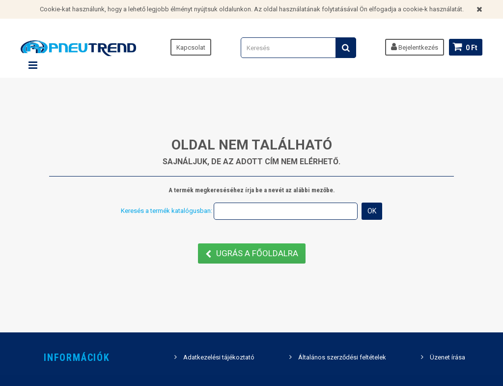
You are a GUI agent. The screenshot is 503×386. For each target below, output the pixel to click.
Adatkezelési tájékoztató (218, 357)
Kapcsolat (190, 47)
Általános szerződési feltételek (342, 357)
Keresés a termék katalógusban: (166, 210)
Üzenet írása (447, 357)
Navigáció (33, 65)
